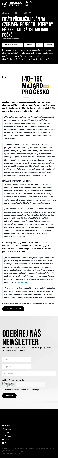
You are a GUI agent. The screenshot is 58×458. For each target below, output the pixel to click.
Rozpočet (29, 45)
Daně (39, 45)
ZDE (53, 304)
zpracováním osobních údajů (27, 390)
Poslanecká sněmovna (12, 45)
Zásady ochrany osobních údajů (11, 453)
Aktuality (5, 13)
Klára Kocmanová (20, 282)
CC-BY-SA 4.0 (15, 448)
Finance (49, 45)
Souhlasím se (22, 390)
